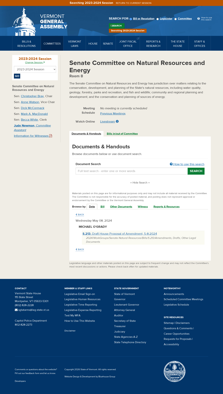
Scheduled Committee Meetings (183, 299)
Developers (20, 381)
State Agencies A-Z (126, 337)
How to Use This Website (79, 321)
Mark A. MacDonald (34, 114)
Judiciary (119, 331)
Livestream (107, 122)
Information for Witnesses (33, 136)
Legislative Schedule (176, 304)
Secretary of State (125, 321)
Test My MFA (72, 315)
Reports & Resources (166, 206)
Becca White (29, 120)
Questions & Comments (178, 328)
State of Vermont (124, 294)
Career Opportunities (176, 334)
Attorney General (124, 310)
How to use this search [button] (187, 164)
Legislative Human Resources (82, 299)
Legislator (164, 18)
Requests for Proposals (177, 339)
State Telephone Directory (130, 342)
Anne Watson (30, 102)
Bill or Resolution (142, 18)
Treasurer (120, 326)
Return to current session (133, 3)
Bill (103, 206)
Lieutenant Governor (126, 304)
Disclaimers (183, 323)
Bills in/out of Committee (122, 133)
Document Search (140, 164)
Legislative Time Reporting (80, 304)
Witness (143, 206)
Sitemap (169, 323)
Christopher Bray (32, 96)
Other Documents (121, 206)
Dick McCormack (32, 108)
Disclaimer (70, 330)
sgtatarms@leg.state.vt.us (32, 310)
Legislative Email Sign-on (79, 294)
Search (117, 25)
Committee (183, 18)
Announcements (174, 294)
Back (80, 214)
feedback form (32, 373)
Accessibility (171, 344)
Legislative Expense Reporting (82, 310)
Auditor (118, 315)
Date (92, 206)
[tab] (86, 134)
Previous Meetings (112, 114)
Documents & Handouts (86, 133)
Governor (119, 299)
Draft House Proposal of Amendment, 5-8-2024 (120, 234)
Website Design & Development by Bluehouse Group (89, 376)
